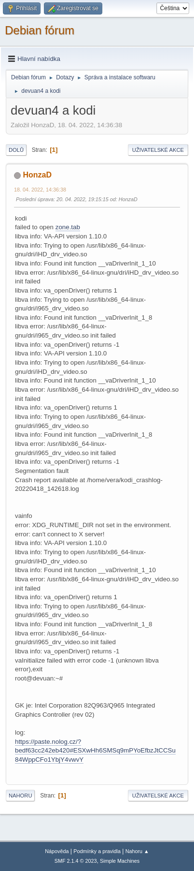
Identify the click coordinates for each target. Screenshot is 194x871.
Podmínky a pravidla (97, 851)
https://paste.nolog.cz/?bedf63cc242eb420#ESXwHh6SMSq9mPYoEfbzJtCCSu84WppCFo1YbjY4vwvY (95, 750)
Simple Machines (119, 861)
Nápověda (57, 851)
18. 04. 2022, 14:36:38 (40, 189)
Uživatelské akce (158, 150)
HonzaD (37, 175)
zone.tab (67, 227)
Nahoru (20, 795)
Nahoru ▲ (137, 851)
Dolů (16, 150)
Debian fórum (39, 30)
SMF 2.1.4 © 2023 (76, 861)
